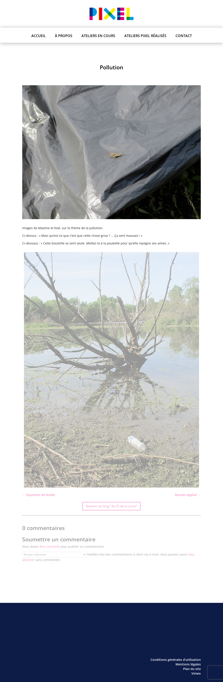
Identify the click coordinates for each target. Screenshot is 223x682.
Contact (184, 35)
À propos (63, 35)
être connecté (49, 546)
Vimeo (196, 673)
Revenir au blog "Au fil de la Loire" (111, 506)
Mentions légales (188, 664)
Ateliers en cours (98, 35)
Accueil (38, 35)
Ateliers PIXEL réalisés (145, 35)
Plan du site (192, 669)
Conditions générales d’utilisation (175, 660)
